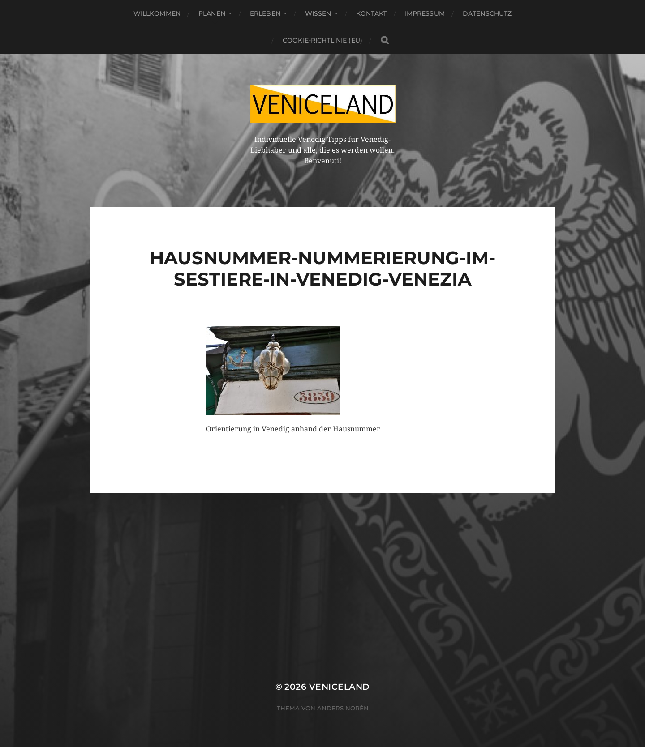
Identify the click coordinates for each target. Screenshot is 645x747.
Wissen (318, 13)
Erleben (265, 13)
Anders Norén (343, 708)
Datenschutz (487, 13)
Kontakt (371, 13)
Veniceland (339, 687)
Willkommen (157, 13)
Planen (211, 13)
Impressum (425, 13)
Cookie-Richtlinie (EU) (322, 40)
